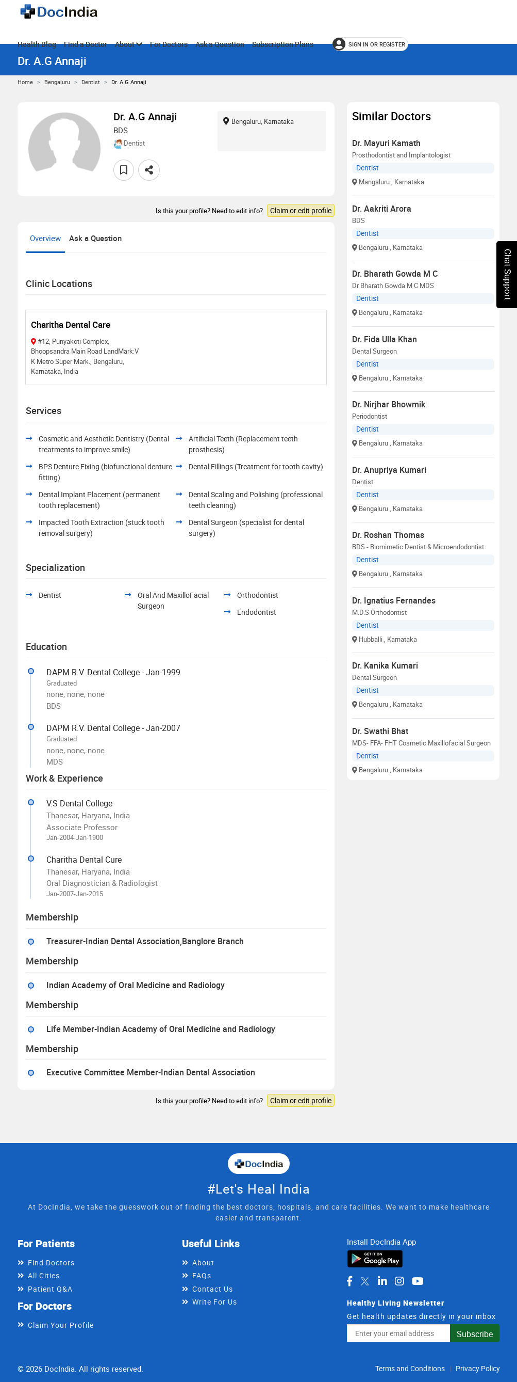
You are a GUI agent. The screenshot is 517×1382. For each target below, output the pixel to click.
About (128, 44)
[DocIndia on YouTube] (418, 1281)
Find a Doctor (85, 44)
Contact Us (212, 1289)
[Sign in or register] (370, 44)
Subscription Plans (282, 44)
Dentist (90, 82)
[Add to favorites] (123, 170)
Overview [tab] (45, 238)
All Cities (44, 1275)
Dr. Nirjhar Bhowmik (388, 404)
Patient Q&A (50, 1289)
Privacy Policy (478, 1368)
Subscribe (475, 1334)
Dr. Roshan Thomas (388, 535)
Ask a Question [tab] (95, 238)
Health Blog (37, 44)
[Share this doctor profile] (149, 170)
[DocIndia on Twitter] (365, 1281)
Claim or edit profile (300, 210)
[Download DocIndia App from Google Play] (375, 1258)
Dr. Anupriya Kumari (389, 469)
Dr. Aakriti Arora (381, 208)
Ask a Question (219, 44)
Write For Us (214, 1302)
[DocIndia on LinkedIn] (382, 1281)
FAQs (201, 1275)
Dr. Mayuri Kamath (386, 143)
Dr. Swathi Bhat (380, 731)
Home (25, 82)
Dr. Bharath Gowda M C (395, 273)
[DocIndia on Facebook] (349, 1281)
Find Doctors (51, 1262)
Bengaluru (57, 82)
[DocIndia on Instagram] (399, 1281)
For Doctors (169, 44)
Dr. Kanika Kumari (385, 665)
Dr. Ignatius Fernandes (394, 600)
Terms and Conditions (410, 1368)
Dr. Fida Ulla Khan (384, 339)
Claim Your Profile (61, 1325)
